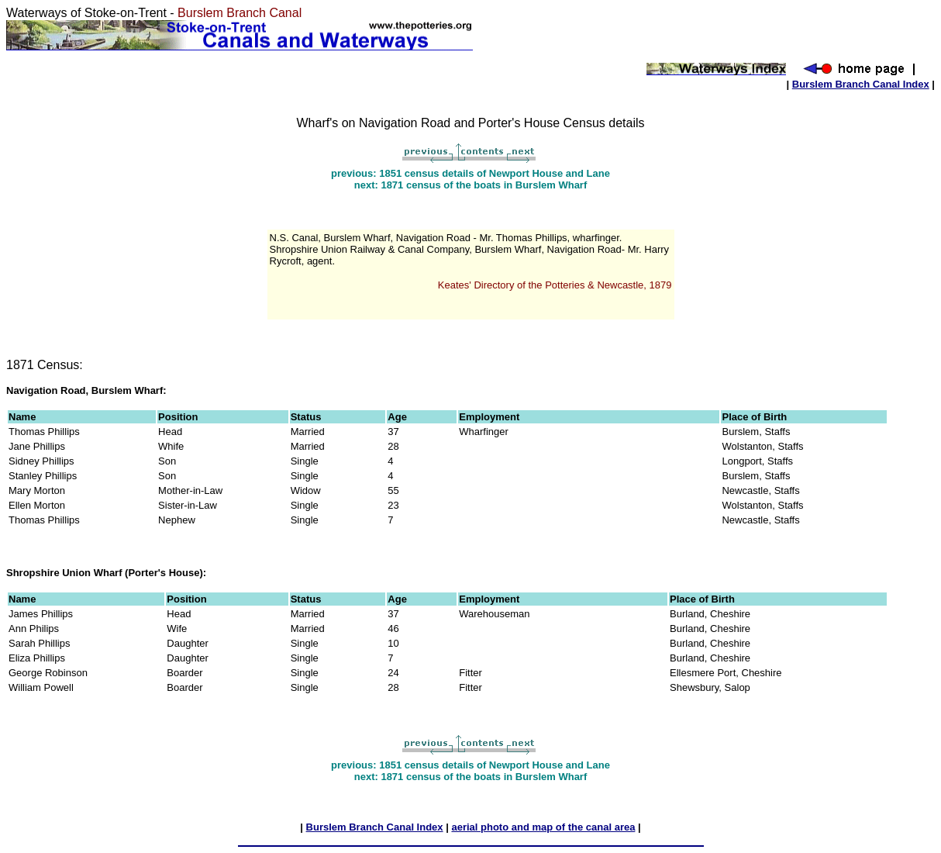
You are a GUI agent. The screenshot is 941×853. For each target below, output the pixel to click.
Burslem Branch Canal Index (860, 84)
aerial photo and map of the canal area (543, 827)
